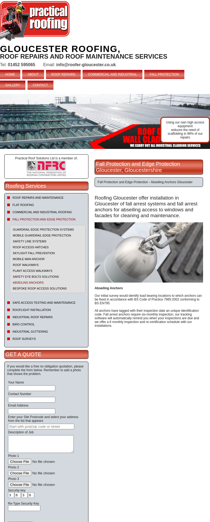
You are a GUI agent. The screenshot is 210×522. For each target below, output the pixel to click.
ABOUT (33, 74)
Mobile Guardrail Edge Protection (42, 235)
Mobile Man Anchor (29, 259)
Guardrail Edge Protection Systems (43, 229)
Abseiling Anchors (28, 282)
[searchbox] (41, 426)
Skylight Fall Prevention (34, 253)
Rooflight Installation (32, 309)
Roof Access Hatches (31, 247)
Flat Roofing (23, 204)
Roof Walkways (26, 264)
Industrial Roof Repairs (33, 317)
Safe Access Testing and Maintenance (44, 302)
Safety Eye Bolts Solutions (36, 276)
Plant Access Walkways (32, 270)
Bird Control (24, 324)
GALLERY (12, 85)
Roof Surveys (24, 338)
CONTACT (40, 85)
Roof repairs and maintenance (38, 197)
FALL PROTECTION (164, 74)
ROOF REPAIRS (63, 74)
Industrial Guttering (30, 331)
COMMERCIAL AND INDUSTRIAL (112, 74)
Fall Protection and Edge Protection (44, 219)
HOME (10, 74)
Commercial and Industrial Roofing (42, 212)
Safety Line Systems (29, 241)
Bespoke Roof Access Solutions (40, 288)
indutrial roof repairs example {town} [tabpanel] (105, 121)
